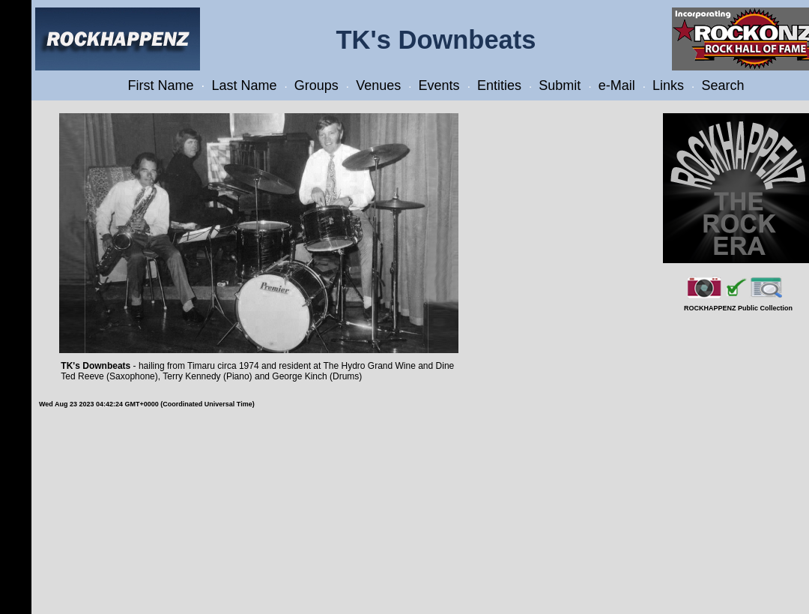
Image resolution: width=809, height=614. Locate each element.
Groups (316, 85)
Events (439, 85)
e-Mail (617, 85)
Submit (560, 85)
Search (722, 85)
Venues (378, 85)
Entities (499, 85)
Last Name (243, 85)
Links (668, 85)
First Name (161, 85)
